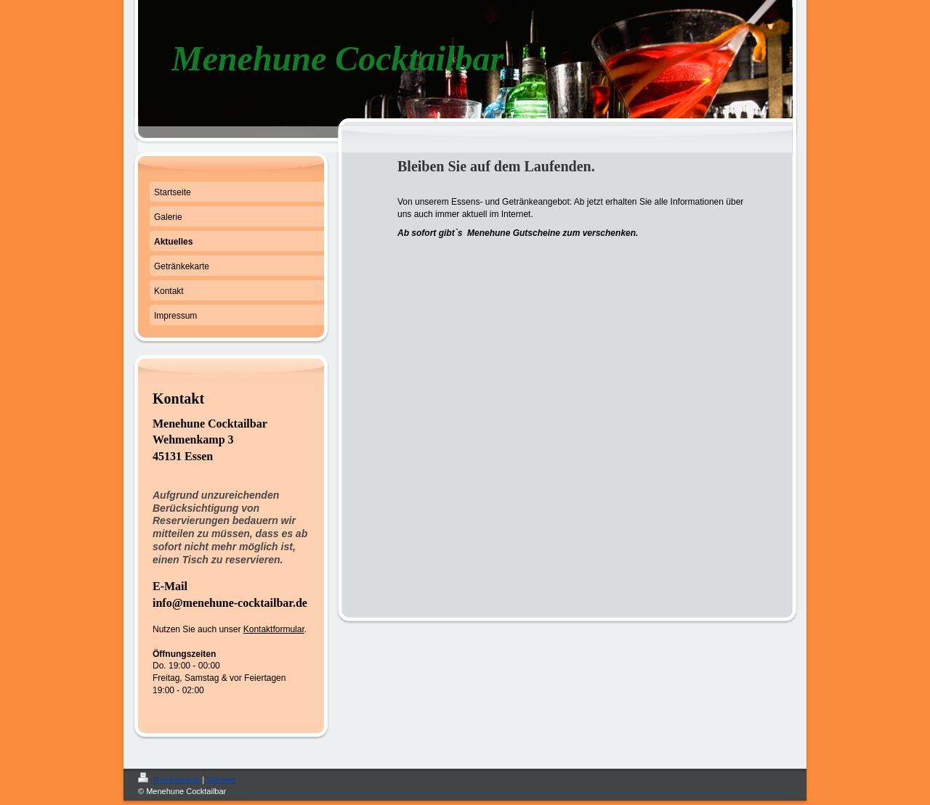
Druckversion (170, 779)
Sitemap (220, 779)
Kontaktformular (273, 629)
